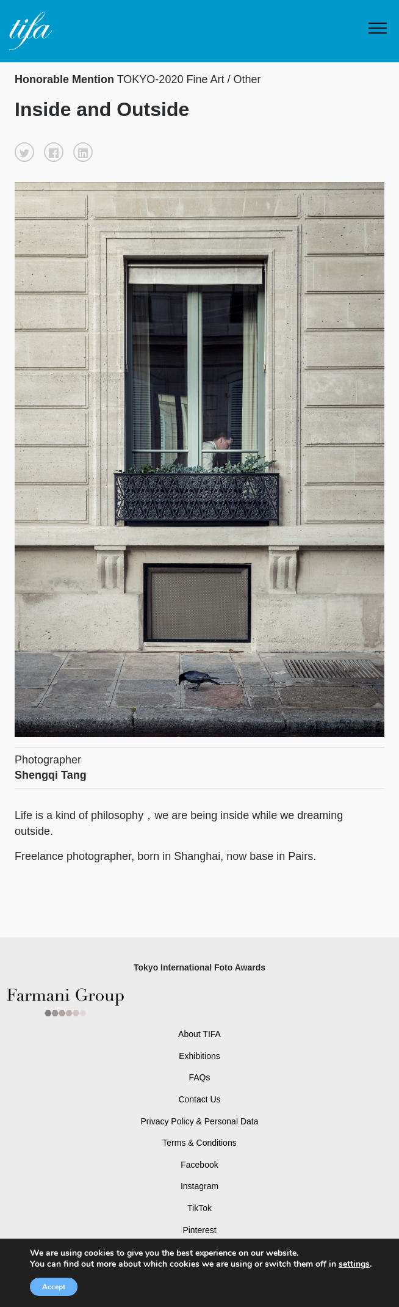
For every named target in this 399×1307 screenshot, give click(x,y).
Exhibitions (199, 1056)
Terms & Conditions (199, 1143)
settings (354, 1264)
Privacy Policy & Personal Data (200, 1121)
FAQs (199, 1077)
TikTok (199, 1208)
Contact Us (199, 1099)
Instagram (199, 1186)
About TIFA (199, 1034)
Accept (53, 1287)
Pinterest (199, 1230)
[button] (24, 152)
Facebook (199, 1165)
